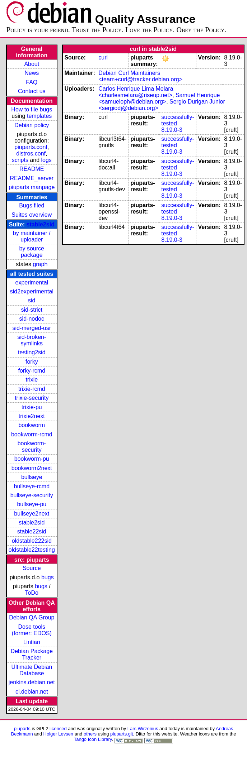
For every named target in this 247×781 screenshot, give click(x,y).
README (31, 169)
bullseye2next (31, 514)
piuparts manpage (32, 187)
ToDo (31, 593)
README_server (31, 178)
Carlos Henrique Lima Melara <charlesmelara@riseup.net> (135, 92)
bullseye (31, 477)
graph (40, 264)
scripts (20, 160)
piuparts (22, 728)
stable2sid (41, 224)
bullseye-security (31, 495)
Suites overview (31, 215)
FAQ (31, 82)
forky (31, 362)
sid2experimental (31, 291)
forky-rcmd (32, 371)
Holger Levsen (58, 734)
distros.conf (31, 153)
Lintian (31, 642)
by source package (31, 251)
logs (46, 160)
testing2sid (32, 352)
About (31, 64)
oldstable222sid (32, 541)
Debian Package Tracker (32, 654)
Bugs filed (31, 205)
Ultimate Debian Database (31, 670)
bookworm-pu (31, 459)
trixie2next (32, 416)
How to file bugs (31, 109)
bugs (47, 577)
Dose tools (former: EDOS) (32, 630)
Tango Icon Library (93, 739)
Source (32, 568)
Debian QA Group (31, 617)
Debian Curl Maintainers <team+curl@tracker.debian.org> (140, 76)
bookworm (31, 425)
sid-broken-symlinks (31, 340)
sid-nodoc (31, 319)
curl (103, 57)
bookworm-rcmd (31, 434)
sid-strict (32, 310)
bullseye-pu (31, 504)
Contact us (31, 91)
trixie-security (31, 398)
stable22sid (31, 531)
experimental (31, 282)
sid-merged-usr (31, 328)
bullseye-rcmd (32, 486)
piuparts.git (121, 734)
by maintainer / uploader (32, 236)
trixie (31, 380)
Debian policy (31, 125)
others (90, 734)
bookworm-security (32, 446)
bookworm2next (31, 468)
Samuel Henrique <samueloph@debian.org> (159, 98)
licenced (58, 728)
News (31, 73)
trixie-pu (32, 407)
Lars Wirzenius (142, 728)
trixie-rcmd (31, 389)
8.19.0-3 (171, 130)
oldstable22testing (32, 550)
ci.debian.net (31, 692)
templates (39, 116)
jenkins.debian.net (32, 682)
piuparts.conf (30, 147)
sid (31, 300)
